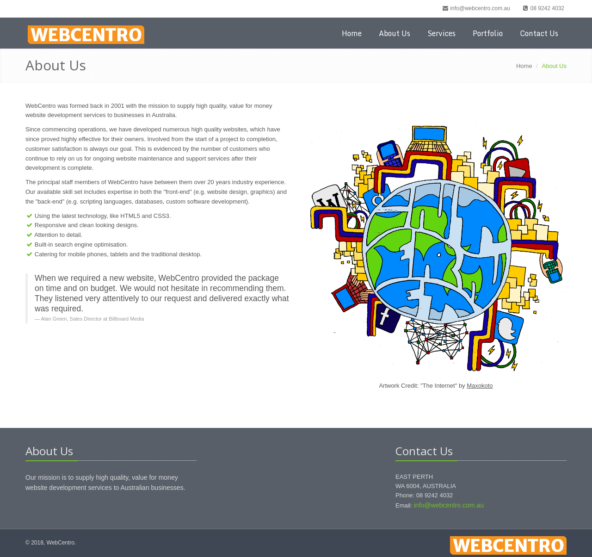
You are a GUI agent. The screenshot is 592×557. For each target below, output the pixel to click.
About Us (394, 33)
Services (441, 33)
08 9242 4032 (543, 8)
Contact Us (539, 33)
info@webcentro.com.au (476, 8)
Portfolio (488, 33)
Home (352, 33)
